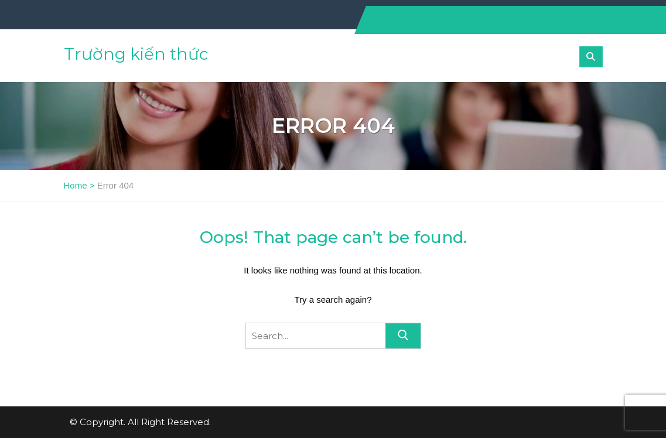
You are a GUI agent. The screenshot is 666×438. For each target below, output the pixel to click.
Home (75, 185)
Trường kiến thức (136, 54)
